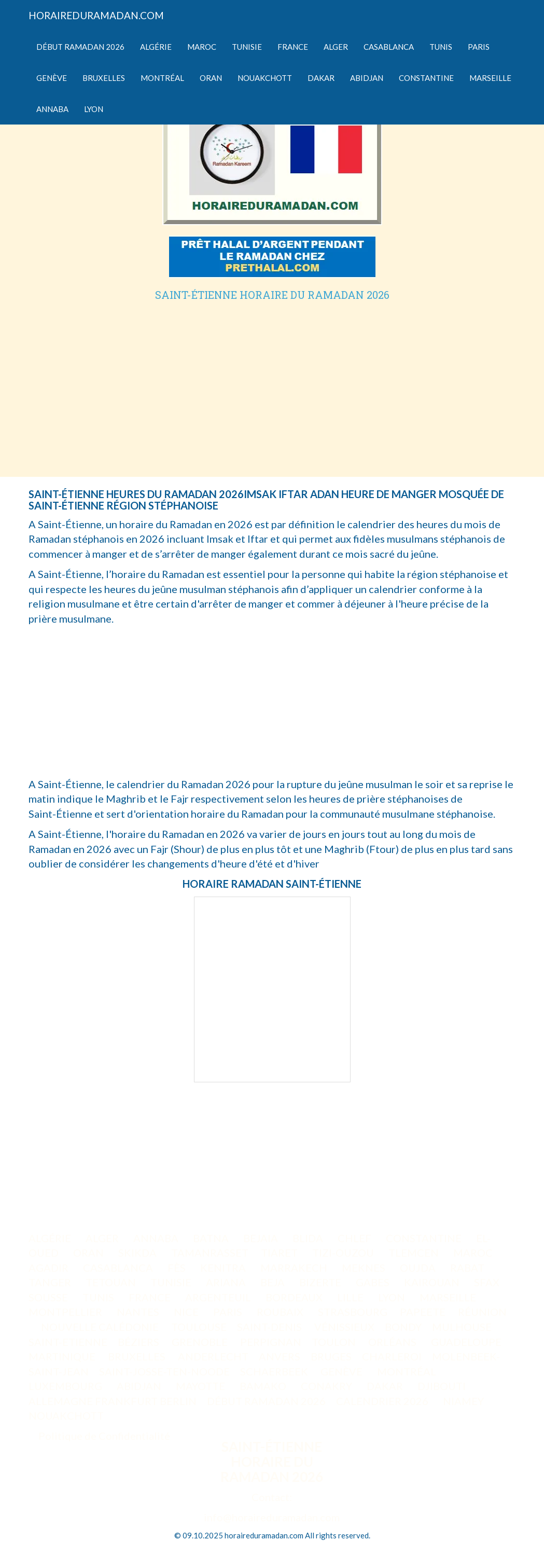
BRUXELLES (138, 1356)
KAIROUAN (433, 1282)
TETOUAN (112, 1282)
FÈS (178, 1267)
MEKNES (364, 1267)
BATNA (212, 1238)
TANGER (51, 1282)
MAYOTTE (201, 1386)
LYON (392, 1297)
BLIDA (308, 1238)
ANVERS (279, 1356)
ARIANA (227, 1282)
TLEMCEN (414, 1252)
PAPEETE (422, 1311)
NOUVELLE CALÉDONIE (100, 1326)
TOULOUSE (199, 1326)
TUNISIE (171, 1282)
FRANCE (151, 1297)
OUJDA (419, 1267)
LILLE (351, 1297)
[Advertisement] (272, 378)
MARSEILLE (449, 1297)
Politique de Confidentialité (104, 1435)
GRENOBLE (201, 1342)
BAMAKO (264, 1386)
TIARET (280, 1252)
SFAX (487, 1282)
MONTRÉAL (407, 1371)
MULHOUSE (463, 1326)
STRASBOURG (352, 1311)
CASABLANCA (119, 1267)
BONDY (403, 1326)
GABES (374, 1282)
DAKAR (386, 1386)
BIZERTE (321, 1282)
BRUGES (331, 1356)
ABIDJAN (140, 1386)
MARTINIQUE (62, 1356)
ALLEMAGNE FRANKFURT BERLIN (113, 1401)
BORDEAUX (295, 1297)
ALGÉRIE (51, 1238)
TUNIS (99, 1297)
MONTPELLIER (66, 1311)
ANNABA (156, 1238)
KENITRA (224, 1267)
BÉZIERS (139, 1342)
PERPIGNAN (270, 1342)
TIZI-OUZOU (344, 1252)
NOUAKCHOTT (67, 1415)
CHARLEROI (392, 1356)
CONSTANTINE (425, 1238)
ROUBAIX (281, 1311)
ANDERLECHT (213, 1356)
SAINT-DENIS (270, 1326)
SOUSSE (49, 1297)
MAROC (474, 1252)
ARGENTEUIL (219, 1297)
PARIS (228, 1311)
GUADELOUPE (466, 1342)
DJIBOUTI (442, 1386)
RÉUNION (482, 1311)
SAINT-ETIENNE (68, 1342)
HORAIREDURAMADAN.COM (96, 15)
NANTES (139, 1311)
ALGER (103, 1238)
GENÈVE (342, 1371)
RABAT (468, 1267)
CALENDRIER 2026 (383, 1401)
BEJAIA (261, 1238)
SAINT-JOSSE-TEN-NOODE (164, 1371)
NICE (187, 1311)
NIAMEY (464, 1401)
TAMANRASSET (209, 1252)
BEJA (273, 1282)
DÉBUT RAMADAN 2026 (266, 1401)
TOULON (335, 1342)
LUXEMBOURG (66, 1386)
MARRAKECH (294, 1267)
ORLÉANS (393, 1342)
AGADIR (50, 1267)
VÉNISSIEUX (344, 1326)
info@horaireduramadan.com (272, 1517)
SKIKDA (138, 1252)
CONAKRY (327, 1386)
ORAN (89, 1252)
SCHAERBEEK (274, 1371)
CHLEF (355, 1238)
